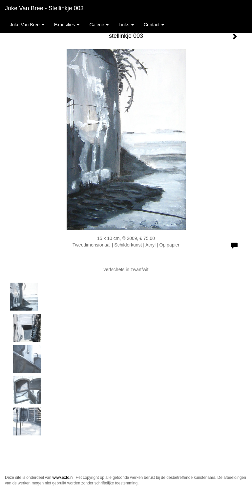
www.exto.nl (63, 477)
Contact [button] (154, 24)
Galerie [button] (99, 24)
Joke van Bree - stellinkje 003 (44, 8)
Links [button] (126, 24)
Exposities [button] (67, 24)
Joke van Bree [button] (27, 24)
